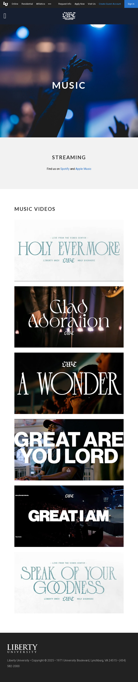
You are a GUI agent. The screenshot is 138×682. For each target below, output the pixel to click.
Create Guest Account (110, 4)
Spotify (65, 169)
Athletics (40, 4)
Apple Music (83, 169)
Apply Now (80, 4)
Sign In (131, 4)
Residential (27, 4)
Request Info (64, 4)
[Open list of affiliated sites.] (50, 4)
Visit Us (92, 4)
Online (15, 4)
